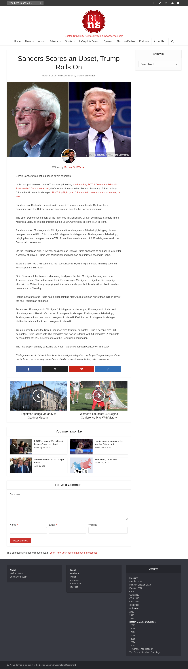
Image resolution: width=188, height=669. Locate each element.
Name (14, 525)
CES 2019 (134, 595)
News (28, 41)
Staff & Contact (17, 573)
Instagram (74, 580)
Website (92, 525)
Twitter (73, 577)
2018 (131, 615)
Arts (40, 41)
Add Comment (65, 75)
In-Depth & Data (88, 41)
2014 (133, 642)
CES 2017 (134, 601)
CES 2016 (134, 605)
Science (53, 41)
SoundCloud (75, 583)
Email (53, 525)
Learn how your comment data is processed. (74, 552)
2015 (133, 639)
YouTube (74, 587)
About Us (159, 41)
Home (17, 41)
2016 (133, 635)
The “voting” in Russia (106, 459)
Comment (15, 494)
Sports (68, 41)
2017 (131, 618)
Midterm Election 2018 (140, 585)
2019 (131, 612)
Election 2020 (135, 581)
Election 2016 (135, 588)
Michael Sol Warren (86, 75)
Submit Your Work (18, 577)
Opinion (108, 41)
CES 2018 (134, 598)
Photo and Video (126, 41)
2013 (133, 645)
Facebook (74, 573)
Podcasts (144, 41)
